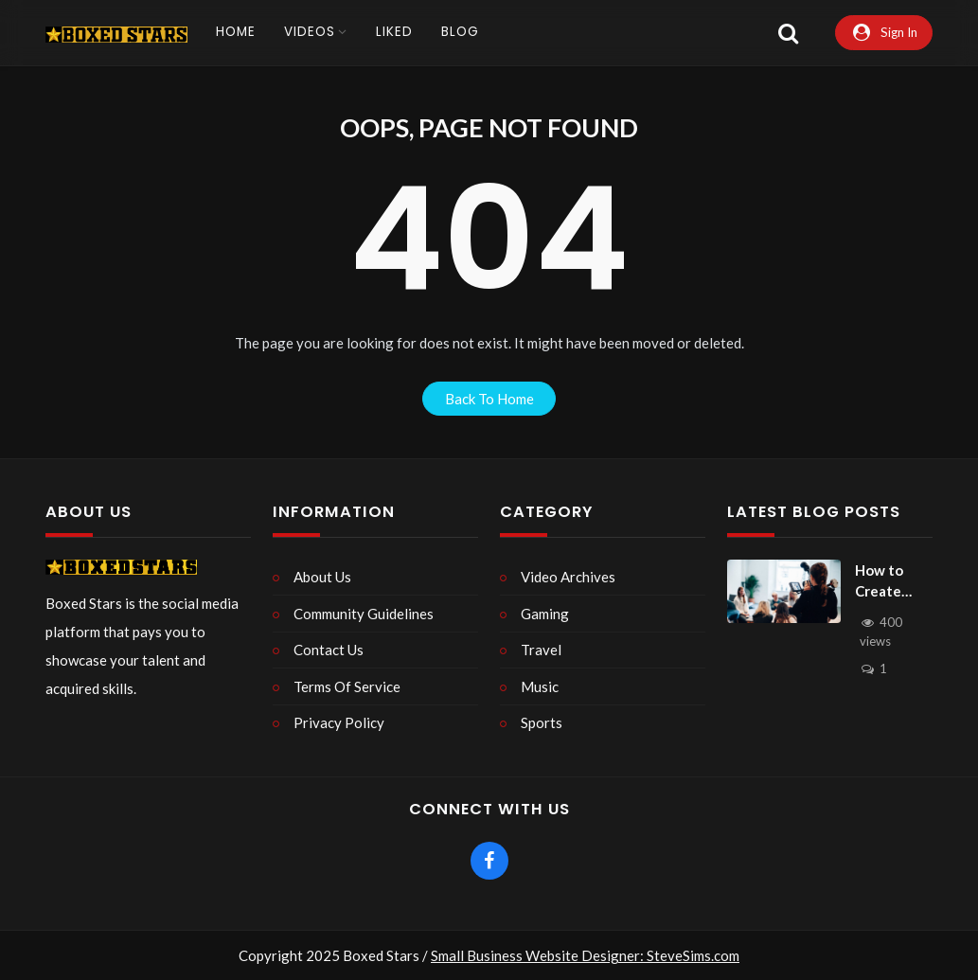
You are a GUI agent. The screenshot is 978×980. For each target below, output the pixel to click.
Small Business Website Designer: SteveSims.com (585, 955)
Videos (309, 32)
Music (540, 686)
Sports (541, 722)
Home (236, 32)
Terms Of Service (346, 686)
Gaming (545, 613)
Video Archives (568, 576)
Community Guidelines (363, 613)
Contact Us (328, 649)
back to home (489, 398)
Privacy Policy (338, 722)
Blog (460, 32)
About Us (322, 576)
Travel (541, 649)
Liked (394, 32)
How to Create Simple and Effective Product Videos (890, 581)
